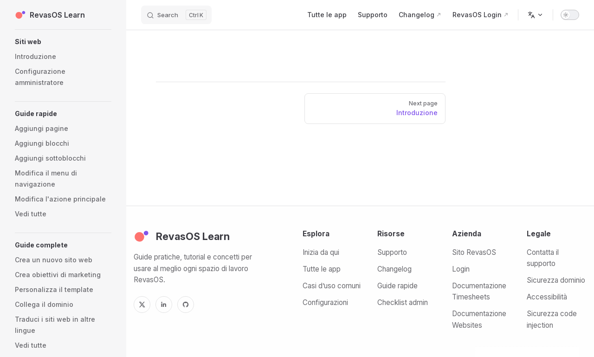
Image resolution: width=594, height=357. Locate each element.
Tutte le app (322, 269)
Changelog (394, 269)
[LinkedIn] (163, 304)
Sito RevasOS (474, 252)
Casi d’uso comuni (332, 285)
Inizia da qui (321, 252)
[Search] (176, 15)
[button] (63, 41)
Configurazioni (325, 302)
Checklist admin (402, 302)
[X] (142, 304)
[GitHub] (185, 304)
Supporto (392, 252)
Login (461, 269)
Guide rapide (397, 285)
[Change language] (535, 15)
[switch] (570, 15)
